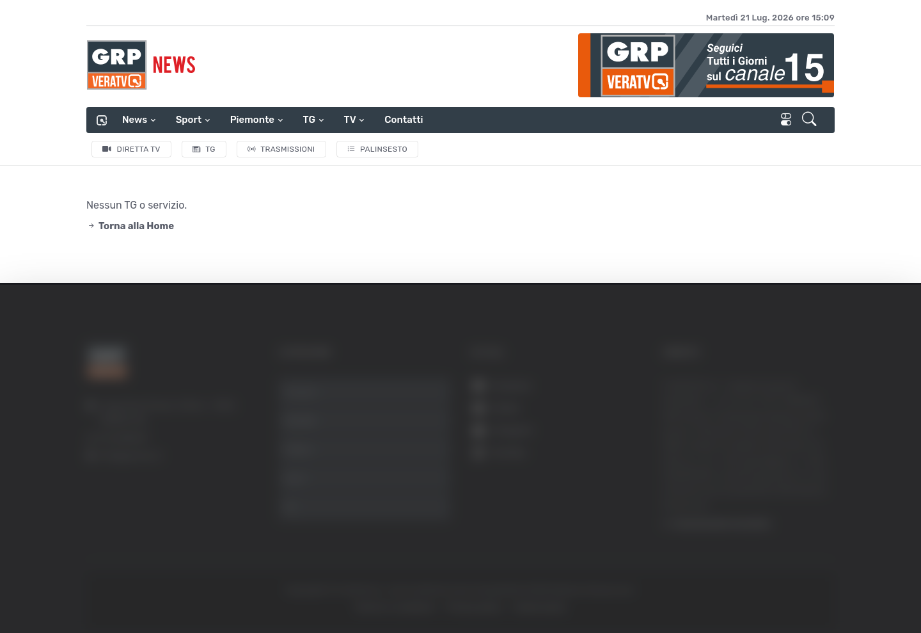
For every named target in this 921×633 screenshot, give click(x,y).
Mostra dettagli (698, 587)
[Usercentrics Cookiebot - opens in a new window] (108, 587)
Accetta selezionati (791, 466)
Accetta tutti (791, 424)
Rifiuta (791, 507)
